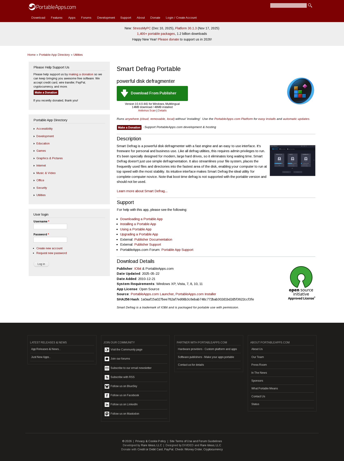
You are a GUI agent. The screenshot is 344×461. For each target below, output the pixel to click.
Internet (41, 165)
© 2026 (127, 441)
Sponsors (257, 380)
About (141, 17)
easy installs (267, 119)
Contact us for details (191, 364)
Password (41, 234)
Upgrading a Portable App (139, 234)
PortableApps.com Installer (195, 294)
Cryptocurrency (213, 449)
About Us (257, 349)
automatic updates (296, 119)
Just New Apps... (41, 357)
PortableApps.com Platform (233, 119)
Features (57, 17)
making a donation (81, 74)
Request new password (51, 253)
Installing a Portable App (138, 224)
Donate (155, 17)
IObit (137, 268)
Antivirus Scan (147, 110)
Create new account (49, 248)
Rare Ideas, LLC (151, 445)
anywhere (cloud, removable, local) (150, 119)
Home (31, 54)
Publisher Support (147, 244)
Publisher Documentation (153, 239)
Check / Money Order (188, 449)
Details (162, 110)
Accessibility (44, 128)
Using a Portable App (136, 229)
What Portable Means (264, 388)
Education (43, 143)
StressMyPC (142, 28)
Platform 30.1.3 (186, 28)
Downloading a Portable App (141, 219)
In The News (259, 372)
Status (255, 404)
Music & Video (46, 173)
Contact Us (258, 396)
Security (41, 187)
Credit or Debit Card (150, 449)
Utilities (78, 54)
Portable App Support (177, 250)
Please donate (168, 39)
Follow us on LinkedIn (121, 404)
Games (41, 150)
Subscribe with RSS (120, 377)
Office (40, 180)
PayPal (168, 449)
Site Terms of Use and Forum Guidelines (196, 441)
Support (125, 17)
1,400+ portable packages (156, 33)
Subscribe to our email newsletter (128, 368)
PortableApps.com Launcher (152, 294)
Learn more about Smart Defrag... (142, 191)
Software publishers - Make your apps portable (206, 357)
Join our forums (117, 359)
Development (106, 17)
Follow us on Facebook (122, 395)
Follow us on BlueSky (121, 386)
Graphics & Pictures (49, 158)
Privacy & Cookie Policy (150, 441)
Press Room (259, 364)
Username (41, 221)
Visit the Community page (123, 350)
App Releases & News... (46, 349)
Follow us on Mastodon (122, 414)
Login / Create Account (181, 17)
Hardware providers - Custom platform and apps (207, 349)
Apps (72, 17)
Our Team (257, 357)
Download (38, 17)
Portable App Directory (54, 54)
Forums (86, 17)
